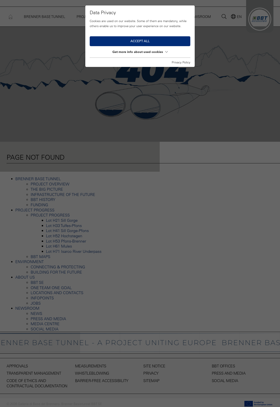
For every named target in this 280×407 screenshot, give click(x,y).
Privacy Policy (181, 62)
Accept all (140, 41)
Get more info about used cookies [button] (140, 52)
